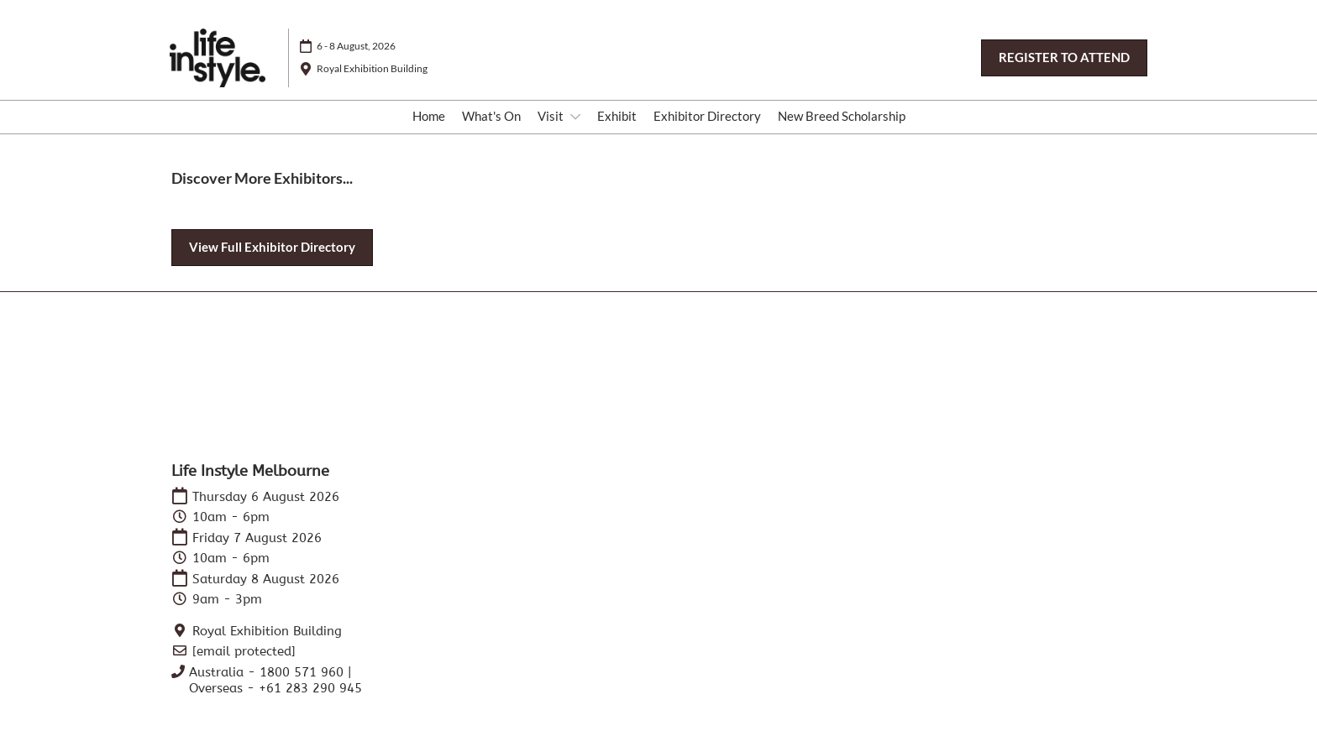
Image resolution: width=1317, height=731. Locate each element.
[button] (1064, 57)
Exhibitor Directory (707, 115)
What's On (491, 115)
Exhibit (617, 115)
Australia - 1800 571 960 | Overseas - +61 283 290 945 (275, 681)
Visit (552, 115)
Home (428, 115)
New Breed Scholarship (841, 115)
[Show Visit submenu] (575, 117)
